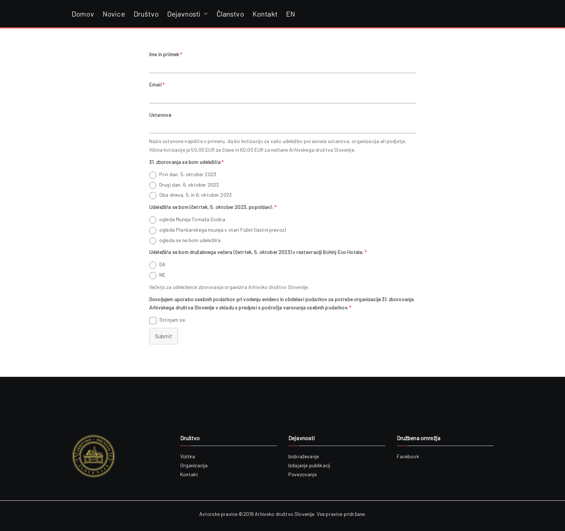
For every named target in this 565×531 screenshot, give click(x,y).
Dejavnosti (187, 13)
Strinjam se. (172, 320)
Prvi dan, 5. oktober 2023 (187, 174)
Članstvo (230, 13)
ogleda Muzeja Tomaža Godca (192, 219)
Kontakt (265, 13)
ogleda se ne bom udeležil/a (190, 240)
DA (162, 264)
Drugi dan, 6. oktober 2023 (189, 185)
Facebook (408, 456)
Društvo (146, 13)
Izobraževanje (303, 456)
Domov (83, 13)
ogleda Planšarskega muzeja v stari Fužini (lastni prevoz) (222, 230)
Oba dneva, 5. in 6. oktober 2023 (195, 195)
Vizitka (187, 456)
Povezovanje (302, 474)
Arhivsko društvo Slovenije (284, 514)
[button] (204, 13)
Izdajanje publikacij (309, 465)
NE (162, 275)
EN (290, 13)
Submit (163, 336)
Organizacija (194, 465)
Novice (114, 13)
